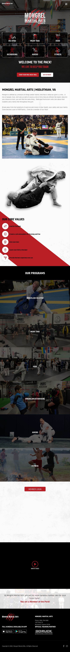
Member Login (35, 489)
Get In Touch (47, 74)
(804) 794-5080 (43, 620)
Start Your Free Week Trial (28, 74)
